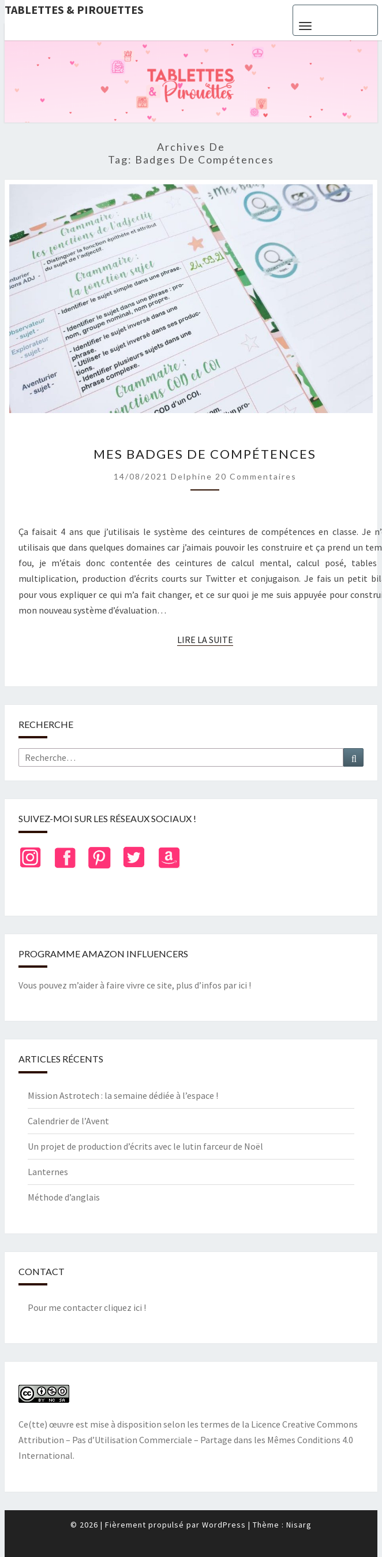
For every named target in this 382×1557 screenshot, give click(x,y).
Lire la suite (205, 640)
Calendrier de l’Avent (68, 1121)
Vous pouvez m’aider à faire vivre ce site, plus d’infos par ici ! (134, 985)
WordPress (224, 1524)
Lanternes (48, 1171)
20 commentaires (256, 476)
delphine (191, 476)
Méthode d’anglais (64, 1197)
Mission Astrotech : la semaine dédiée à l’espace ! (123, 1095)
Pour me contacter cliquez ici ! (87, 1307)
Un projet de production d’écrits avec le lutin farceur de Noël (145, 1146)
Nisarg (299, 1524)
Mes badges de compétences (204, 454)
